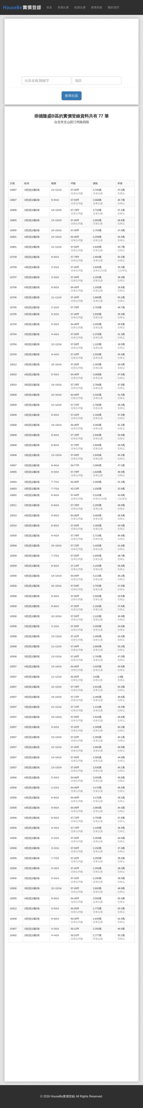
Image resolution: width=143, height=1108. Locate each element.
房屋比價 (63, 7)
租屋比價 (79, 7)
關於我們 (113, 7)
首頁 (49, 7)
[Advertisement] (71, 48)
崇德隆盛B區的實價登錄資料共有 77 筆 (71, 116)
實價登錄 (96, 7)
